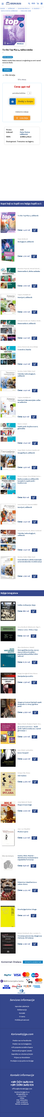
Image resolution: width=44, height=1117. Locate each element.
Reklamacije (22, 1010)
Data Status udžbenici (9, 11)
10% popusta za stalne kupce (22, 1047)
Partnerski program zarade (22, 1051)
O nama (22, 1017)
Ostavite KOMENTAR (33, 962)
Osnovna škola (24, 8)
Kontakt (22, 1013)
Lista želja (22, 118)
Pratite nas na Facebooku (22, 1041)
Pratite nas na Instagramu (22, 1044)
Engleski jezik (26, 11)
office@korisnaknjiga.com (22, 1089)
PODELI (7, 70)
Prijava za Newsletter (22, 1058)
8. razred (36, 8)
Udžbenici (11, 8)
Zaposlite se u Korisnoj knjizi (22, 1054)
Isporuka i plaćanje (22, 1006)
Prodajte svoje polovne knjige (22, 1061)
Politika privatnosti (22, 1020)
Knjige (2, 8)
